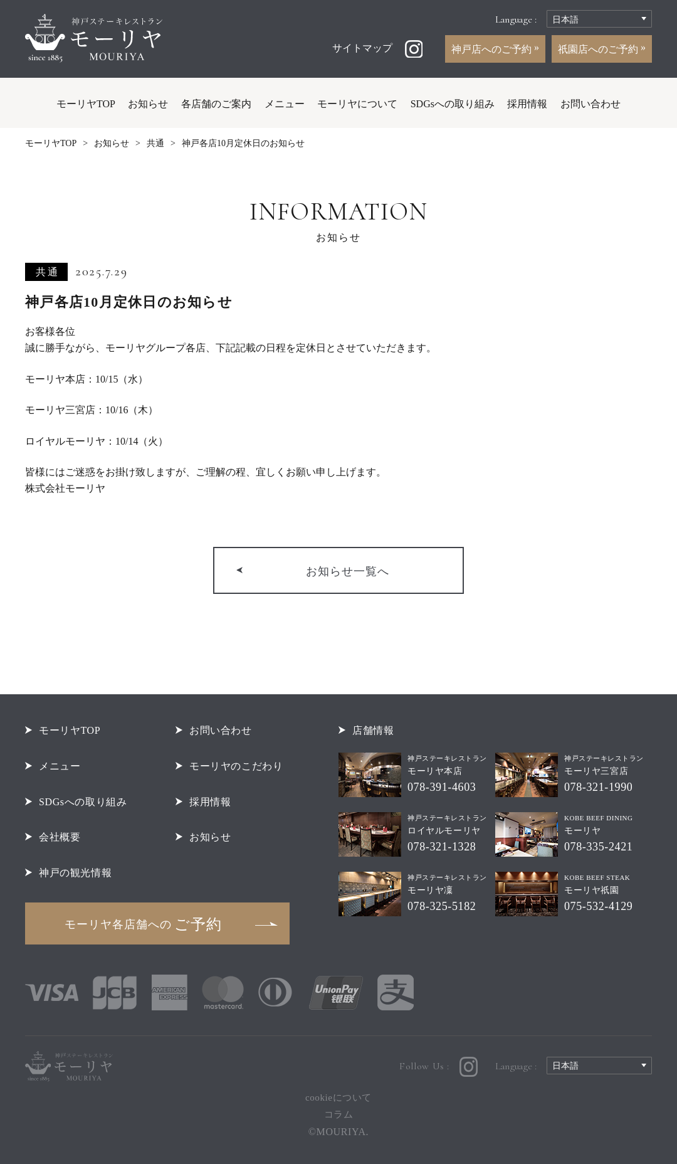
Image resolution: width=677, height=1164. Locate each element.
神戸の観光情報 (75, 872)
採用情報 (527, 103)
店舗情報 (373, 730)
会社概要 (59, 837)
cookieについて (338, 1098)
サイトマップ (362, 48)
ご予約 (143, 924)
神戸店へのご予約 (492, 49)
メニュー (285, 103)
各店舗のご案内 (216, 103)
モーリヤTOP (85, 103)
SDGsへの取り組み (453, 103)
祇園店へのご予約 (599, 49)
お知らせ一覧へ (347, 571)
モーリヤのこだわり (236, 766)
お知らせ (148, 103)
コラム (339, 1114)
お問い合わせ (590, 103)
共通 (155, 143)
